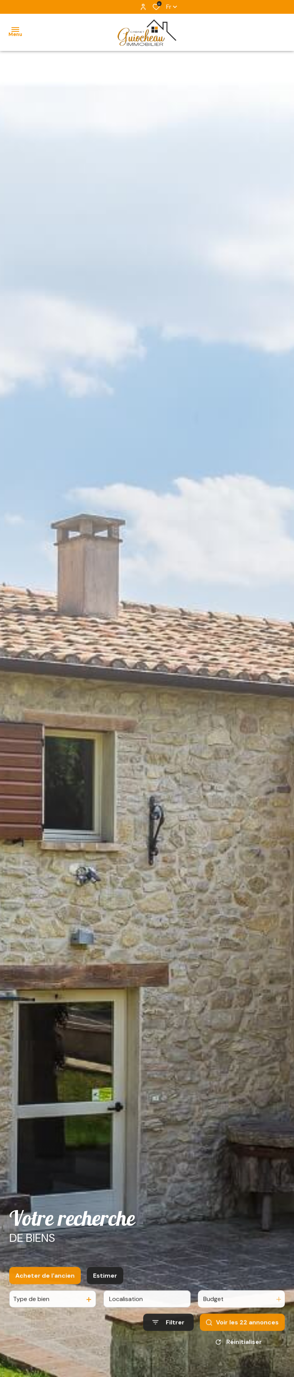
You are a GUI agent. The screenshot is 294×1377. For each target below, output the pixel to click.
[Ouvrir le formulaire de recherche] (168, 1327)
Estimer (105, 1281)
